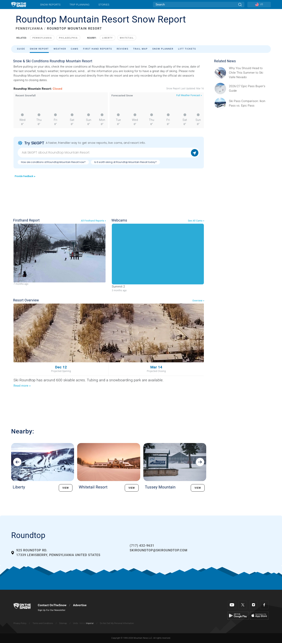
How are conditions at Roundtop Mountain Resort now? (53, 162)
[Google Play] (238, 615)
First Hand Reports (97, 49)
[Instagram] (253, 605)
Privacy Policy (20, 623)
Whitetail (127, 38)
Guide (21, 49)
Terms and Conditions (43, 623)
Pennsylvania (42, 38)
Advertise (80, 605)
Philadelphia (68, 38)
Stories (104, 4)
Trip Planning (79, 4)
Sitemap (63, 623)
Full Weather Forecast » (189, 95)
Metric (82, 623)
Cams (75, 49)
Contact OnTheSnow (52, 605)
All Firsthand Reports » (93, 220)
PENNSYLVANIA (29, 28)
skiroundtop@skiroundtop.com (158, 550)
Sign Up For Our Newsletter (51, 610)
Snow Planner (163, 49)
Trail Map (140, 49)
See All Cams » (196, 220)
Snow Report (39, 49)
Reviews (122, 49)
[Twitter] (243, 605)
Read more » (22, 385)
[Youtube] (232, 605)
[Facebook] (264, 605)
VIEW (65, 488)
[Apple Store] (259, 615)
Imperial (90, 623)
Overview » (198, 300)
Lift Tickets (187, 49)
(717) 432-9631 (142, 545)
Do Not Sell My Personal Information (117, 623)
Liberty (107, 38)
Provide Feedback (25, 176)
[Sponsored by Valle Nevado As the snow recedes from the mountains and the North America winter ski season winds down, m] (248, 73)
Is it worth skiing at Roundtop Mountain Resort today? (125, 162)
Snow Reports (50, 4)
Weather (59, 49)
